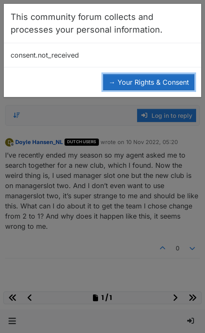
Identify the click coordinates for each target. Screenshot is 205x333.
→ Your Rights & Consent (149, 82)
